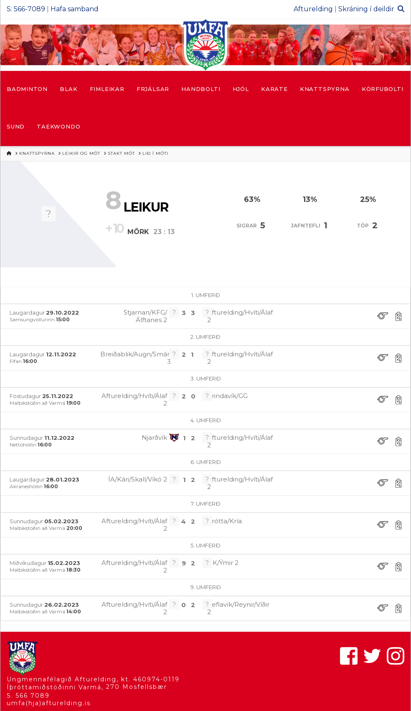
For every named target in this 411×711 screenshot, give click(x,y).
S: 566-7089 (26, 9)
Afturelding (313, 9)
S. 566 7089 (28, 695)
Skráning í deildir (366, 9)
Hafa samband (75, 9)
